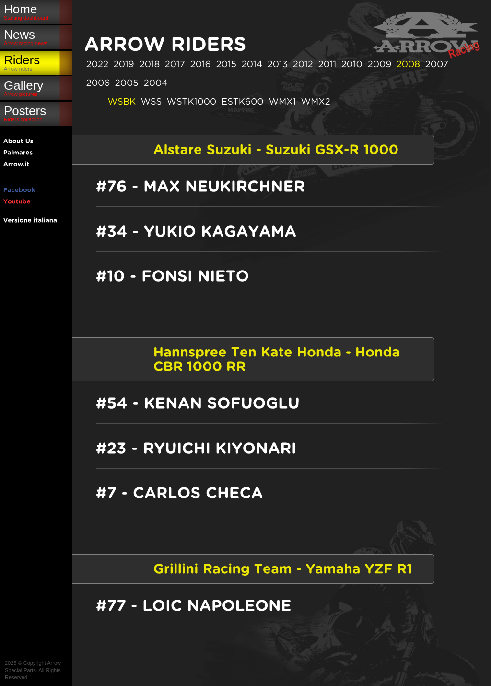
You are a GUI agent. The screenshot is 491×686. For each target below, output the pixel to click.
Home (36, 11)
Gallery (36, 87)
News (36, 36)
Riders (36, 62)
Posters (36, 113)
